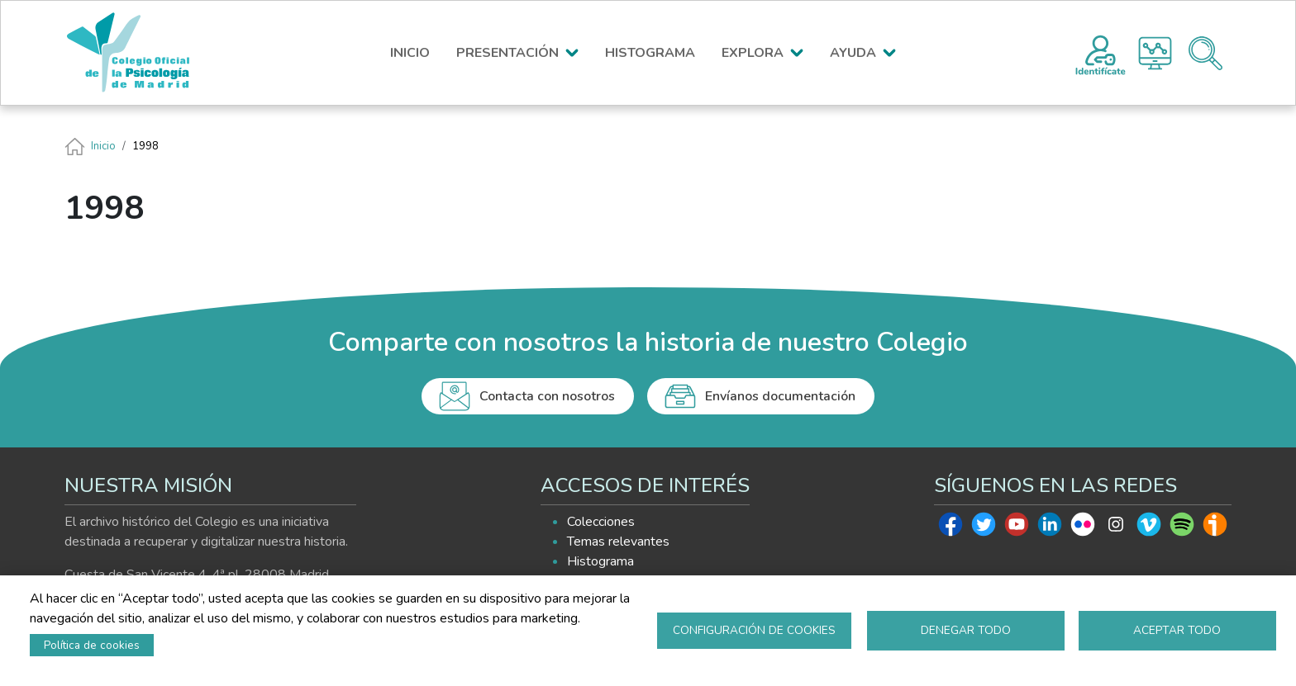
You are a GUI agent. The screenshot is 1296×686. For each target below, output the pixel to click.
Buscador (1205, 53)
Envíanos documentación (780, 396)
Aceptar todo (1177, 630)
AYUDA (853, 53)
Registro (1100, 53)
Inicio (103, 146)
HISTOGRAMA (650, 53)
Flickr (1082, 528)
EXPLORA (753, 53)
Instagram (1115, 528)
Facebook (950, 528)
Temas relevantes (618, 541)
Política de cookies (92, 645)
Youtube (1016, 528)
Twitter (983, 528)
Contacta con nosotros (547, 396)
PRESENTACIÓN (507, 53)
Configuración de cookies (754, 630)
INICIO (410, 53)
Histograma (1155, 53)
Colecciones (601, 522)
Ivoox (1215, 528)
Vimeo (1148, 528)
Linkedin (1049, 528)
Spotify (1181, 528)
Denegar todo (966, 630)
